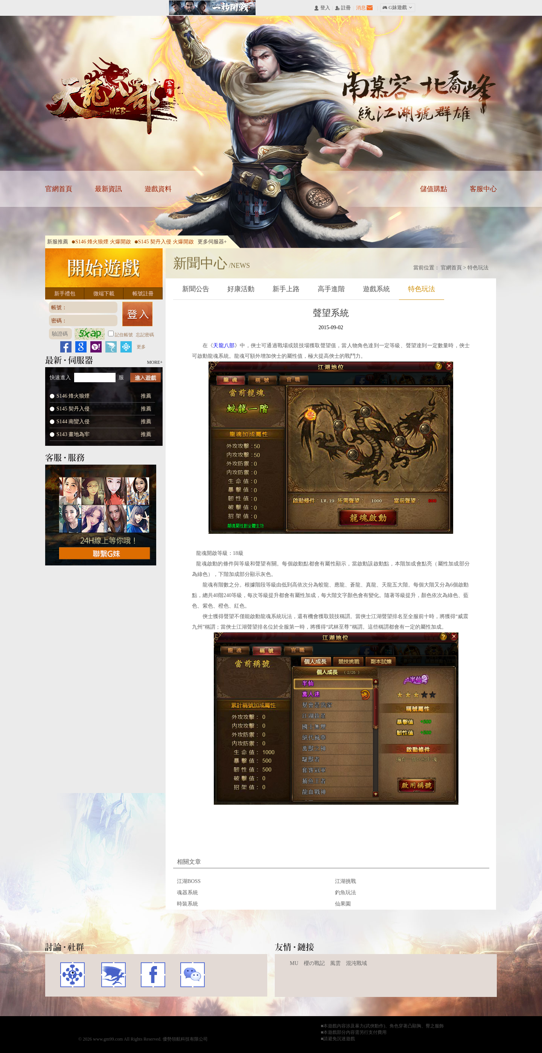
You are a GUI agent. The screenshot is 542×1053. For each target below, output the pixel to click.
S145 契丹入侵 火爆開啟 (164, 242)
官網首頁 (58, 189)
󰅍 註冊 (343, 8)
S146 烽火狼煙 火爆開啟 (101, 242)
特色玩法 (478, 267)
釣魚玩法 (345, 892)
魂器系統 (187, 892)
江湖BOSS (189, 881)
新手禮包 (64, 293)
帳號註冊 (143, 293)
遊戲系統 (376, 289)
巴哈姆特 (113, 974)
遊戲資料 (158, 189)
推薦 (146, 396)
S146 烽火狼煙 (73, 396)
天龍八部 (115, 96)
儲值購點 (433, 189)
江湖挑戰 (345, 881)
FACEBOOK (153, 974)
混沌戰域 (356, 963)
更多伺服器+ (212, 242)
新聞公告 (195, 289)
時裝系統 (187, 904)
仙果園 (343, 904)
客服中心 (483, 189)
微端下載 (103, 293)
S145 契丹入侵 (73, 409)
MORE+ (155, 362)
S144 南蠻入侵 (73, 421)
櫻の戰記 (314, 963)
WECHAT (192, 974)
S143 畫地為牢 (73, 434)
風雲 (335, 963)
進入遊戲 (145, 377)
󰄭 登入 (322, 8)
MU (294, 963)
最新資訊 (108, 189)
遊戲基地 (72, 974)
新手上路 (286, 289)
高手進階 (331, 289)
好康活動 (240, 289)
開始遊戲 (104, 267)
